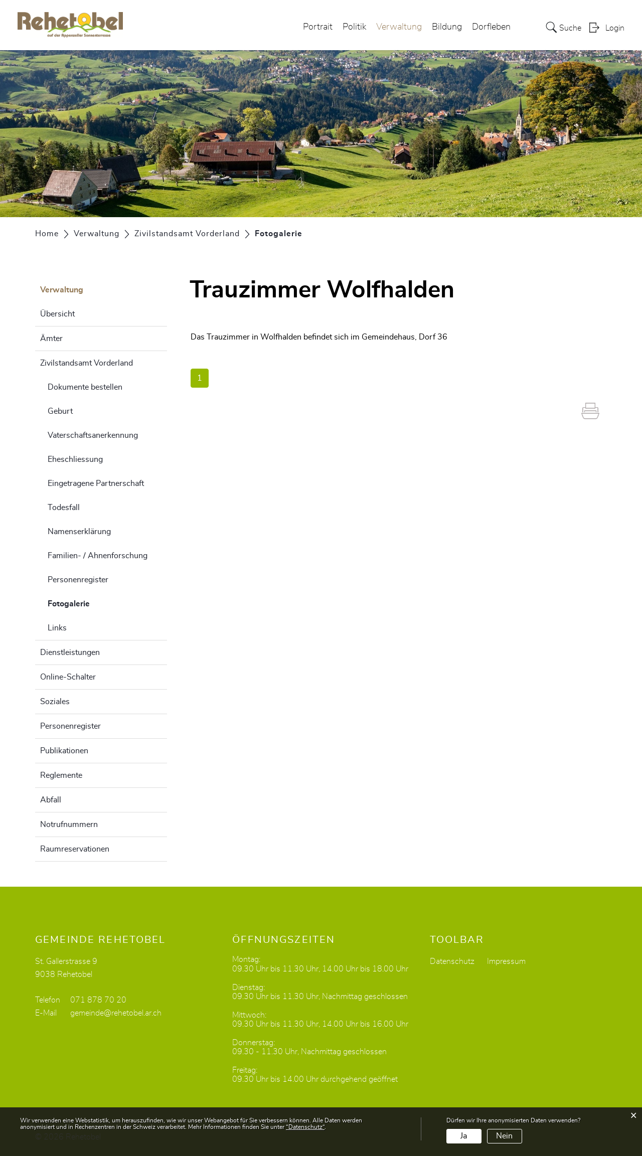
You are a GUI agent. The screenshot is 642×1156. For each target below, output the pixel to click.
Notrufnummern (69, 824)
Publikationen (64, 751)
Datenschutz (452, 961)
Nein (504, 1136)
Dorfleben (491, 27)
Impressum (506, 961)
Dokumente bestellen (85, 387)
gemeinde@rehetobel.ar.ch (116, 1013)
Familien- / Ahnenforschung (97, 556)
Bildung (447, 27)
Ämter (51, 339)
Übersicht (57, 314)
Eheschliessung (75, 459)
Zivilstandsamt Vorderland (86, 363)
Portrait (318, 27)
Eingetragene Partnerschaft (96, 483)
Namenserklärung (79, 532)
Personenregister (78, 580)
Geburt (60, 411)
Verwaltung (399, 27)
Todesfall (64, 508)
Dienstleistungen (70, 652)
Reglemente (61, 775)
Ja (463, 1136)
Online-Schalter (68, 677)
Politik (354, 27)
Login (614, 28)
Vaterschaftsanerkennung (93, 435)
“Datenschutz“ (305, 1127)
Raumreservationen (74, 849)
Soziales (55, 702)
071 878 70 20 (98, 1000)
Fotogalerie (94, 602)
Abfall (50, 800)
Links (57, 628)
